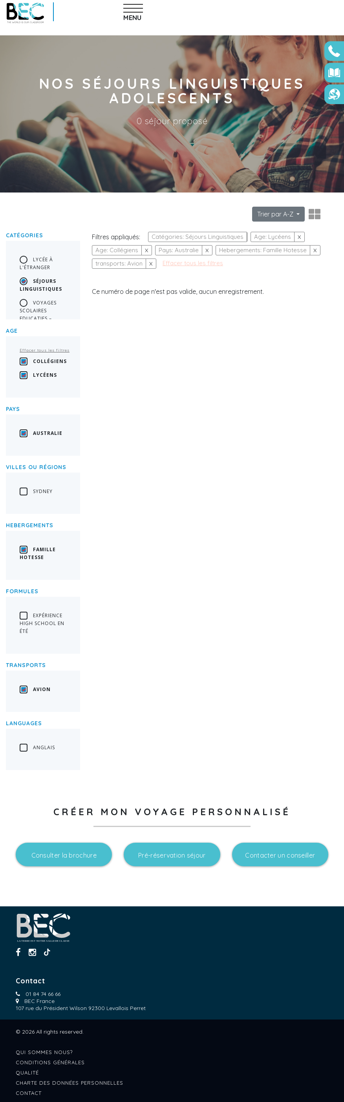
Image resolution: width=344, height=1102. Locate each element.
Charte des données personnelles (69, 1083)
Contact (29, 1093)
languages (24, 723)
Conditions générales (50, 1062)
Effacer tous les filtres (45, 350)
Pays (13, 409)
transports (26, 665)
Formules (22, 591)
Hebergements (29, 525)
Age (12, 330)
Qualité (27, 1072)
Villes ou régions (36, 467)
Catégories (24, 235)
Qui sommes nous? (44, 1052)
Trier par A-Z (276, 214)
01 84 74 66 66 (43, 993)
